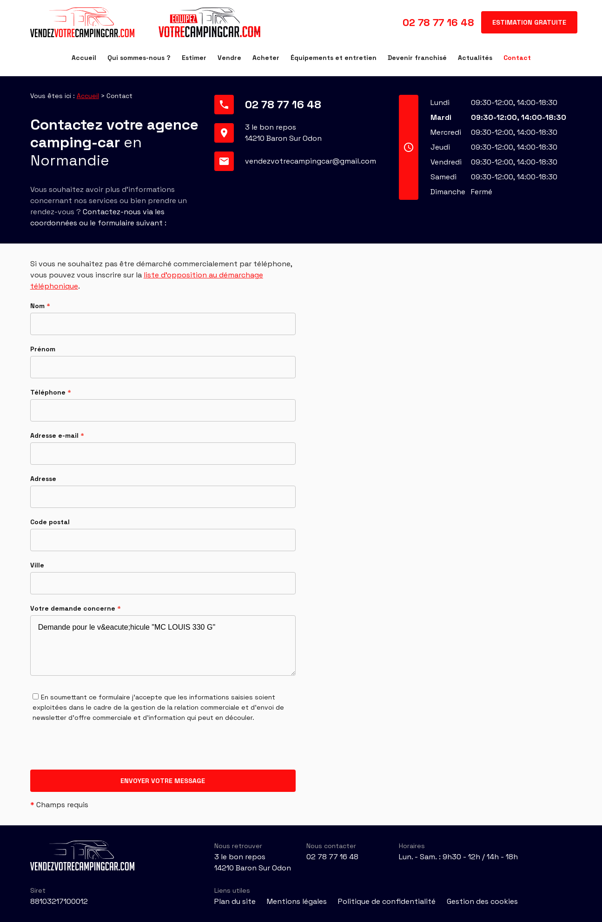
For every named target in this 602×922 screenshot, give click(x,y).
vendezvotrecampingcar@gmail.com (310, 161)
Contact (517, 57)
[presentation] (101, 751)
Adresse (43, 478)
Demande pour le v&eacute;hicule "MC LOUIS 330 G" (163, 645)
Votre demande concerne (75, 608)
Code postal (50, 522)
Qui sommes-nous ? (139, 57)
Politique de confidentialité (387, 901)
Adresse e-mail (57, 435)
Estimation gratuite (529, 22)
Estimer (194, 57)
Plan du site (235, 901)
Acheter (265, 57)
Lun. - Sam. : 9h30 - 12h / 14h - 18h (458, 857)
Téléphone (50, 392)
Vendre (229, 57)
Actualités (475, 57)
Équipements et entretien (334, 57)
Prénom (42, 349)
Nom (40, 306)
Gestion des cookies (482, 901)
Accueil (84, 57)
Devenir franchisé (417, 57)
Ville (37, 565)
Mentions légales (297, 901)
